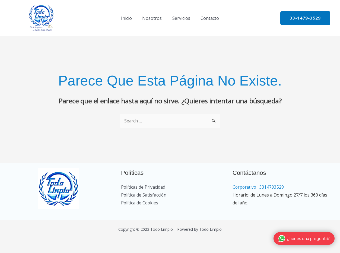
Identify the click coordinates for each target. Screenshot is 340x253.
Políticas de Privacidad (143, 187)
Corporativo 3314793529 (268, 187)
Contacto (207, 18)
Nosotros (153, 18)
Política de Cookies (140, 203)
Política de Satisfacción (144, 195)
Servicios (180, 18)
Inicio (129, 18)
